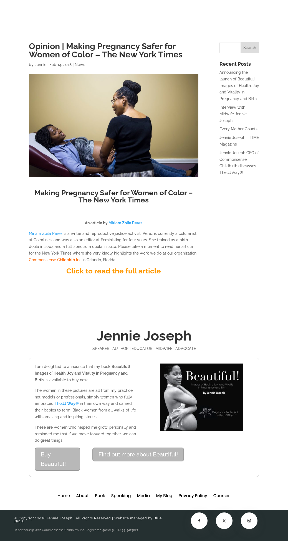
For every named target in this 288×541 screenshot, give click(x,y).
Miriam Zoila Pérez (45, 233)
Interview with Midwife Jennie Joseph (233, 114)
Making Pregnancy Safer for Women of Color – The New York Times (113, 196)
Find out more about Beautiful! (138, 454)
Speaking (161, 13)
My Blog (208, 13)
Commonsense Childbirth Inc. (55, 260)
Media (185, 13)
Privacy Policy (192, 496)
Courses (235, 13)
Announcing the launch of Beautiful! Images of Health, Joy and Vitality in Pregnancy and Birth (239, 85)
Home (96, 13)
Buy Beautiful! (53, 459)
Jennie (40, 64)
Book (137, 13)
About (116, 13)
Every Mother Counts (238, 129)
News (80, 64)
